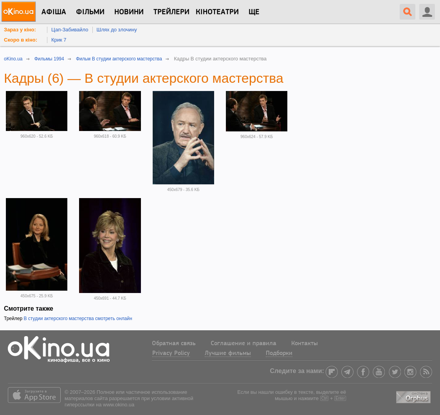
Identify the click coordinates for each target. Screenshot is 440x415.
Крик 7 (59, 40)
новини (129, 12)
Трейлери (171, 12)
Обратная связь (174, 343)
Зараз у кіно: (20, 30)
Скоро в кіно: (20, 40)
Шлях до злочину (117, 30)
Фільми (90, 12)
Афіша (53, 12)
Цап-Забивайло (69, 30)
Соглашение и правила (243, 343)
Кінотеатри (217, 12)
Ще (254, 12)
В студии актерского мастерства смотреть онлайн (77, 318)
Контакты (304, 343)
